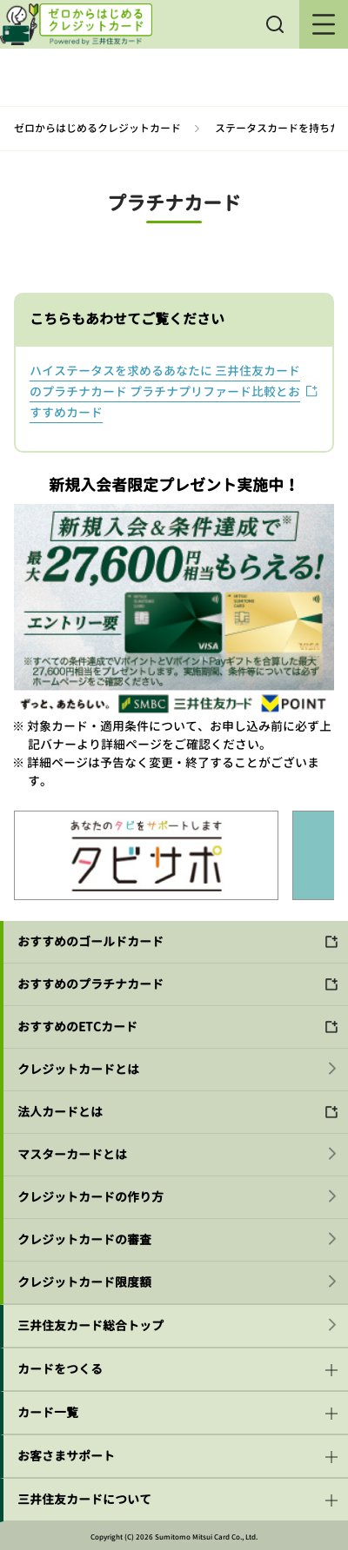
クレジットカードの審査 (84, 1239)
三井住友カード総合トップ (90, 1325)
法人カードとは (60, 1111)
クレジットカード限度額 (84, 1282)
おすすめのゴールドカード (90, 941)
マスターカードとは (72, 1154)
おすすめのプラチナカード (90, 984)
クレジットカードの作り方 (90, 1197)
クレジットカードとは (78, 1069)
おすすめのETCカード (77, 1026)
